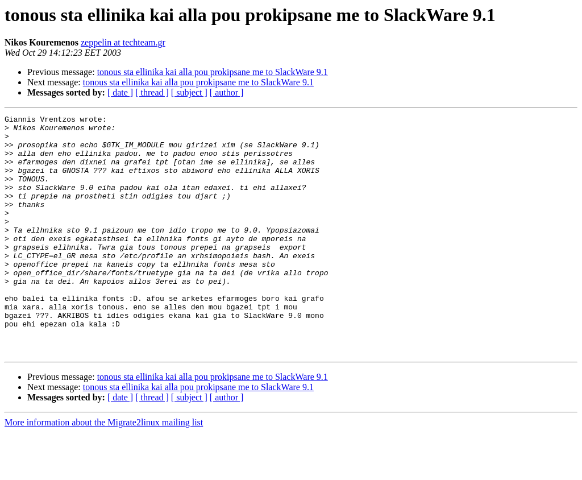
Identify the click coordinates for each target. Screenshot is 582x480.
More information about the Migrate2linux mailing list (104, 470)
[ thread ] (152, 92)
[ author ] (227, 92)
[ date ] (120, 92)
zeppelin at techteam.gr (123, 42)
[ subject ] (189, 92)
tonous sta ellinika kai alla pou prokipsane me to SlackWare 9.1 (212, 72)
